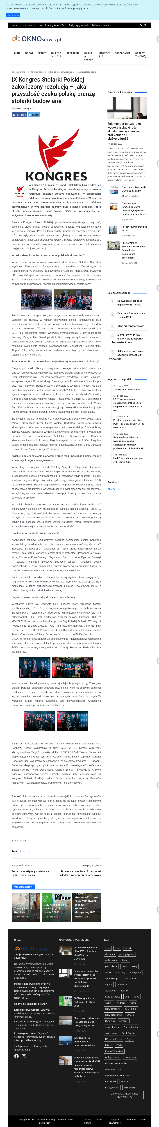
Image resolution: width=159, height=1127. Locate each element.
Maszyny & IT (104, 55)
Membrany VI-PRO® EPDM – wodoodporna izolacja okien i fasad (126, 338)
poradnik (123, 1020)
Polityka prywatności (79, 25)
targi (127, 996)
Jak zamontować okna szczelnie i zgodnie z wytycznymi (126, 355)
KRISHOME (110, 1081)
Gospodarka (122, 53)
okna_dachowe (112, 996)
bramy (125, 960)
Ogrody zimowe (140, 55)
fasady (124, 990)
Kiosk (64, 25)
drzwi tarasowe (112, 1008)
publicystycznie (126, 954)
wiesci (25, 850)
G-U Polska (130, 1008)
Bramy (42, 53)
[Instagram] (24, 1057)
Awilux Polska (112, 1026)
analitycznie (135, 972)
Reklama (96, 25)
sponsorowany (130, 978)
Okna (17, 53)
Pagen (130, 1039)
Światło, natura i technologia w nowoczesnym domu (84, 1042)
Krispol (108, 1045)
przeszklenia (111, 1033)
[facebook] (140, 25)
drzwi (117, 948)
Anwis (133, 1002)
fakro (136, 996)
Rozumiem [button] (13, 15)
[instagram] (145, 25)
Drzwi (29, 53)
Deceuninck (130, 1057)
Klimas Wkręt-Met (114, 1051)
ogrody (108, 984)
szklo (124, 966)
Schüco (130, 1014)
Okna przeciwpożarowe (130, 326)
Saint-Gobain (128, 1033)
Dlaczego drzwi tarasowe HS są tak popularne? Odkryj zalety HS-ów (87, 1022)
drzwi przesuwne (113, 1014)
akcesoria (110, 954)
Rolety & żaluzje (56, 55)
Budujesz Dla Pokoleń (116, 1063)
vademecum (111, 960)
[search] (144, 56)
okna (107, 948)
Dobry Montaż (112, 1057)
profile (108, 972)
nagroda (121, 1002)
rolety (134, 966)
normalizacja (111, 978)
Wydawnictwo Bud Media (118, 1075)
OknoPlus (110, 1020)
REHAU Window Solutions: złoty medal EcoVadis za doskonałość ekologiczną (133, 250)
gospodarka (111, 966)
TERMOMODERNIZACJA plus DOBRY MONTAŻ (123, 1095)
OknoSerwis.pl (115, 489)
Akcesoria (73, 53)
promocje (122, 984)
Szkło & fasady (88, 56)
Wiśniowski (129, 1087)
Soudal (124, 1081)
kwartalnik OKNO (113, 1069)
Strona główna (52, 25)
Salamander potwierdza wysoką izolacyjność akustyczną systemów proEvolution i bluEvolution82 (124, 131)
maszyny (120, 972)
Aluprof (108, 1002)
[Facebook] (16, 1057)
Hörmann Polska (113, 1039)
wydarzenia (110, 990)
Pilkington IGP (112, 1087)
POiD (119, 1045)
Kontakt (107, 25)
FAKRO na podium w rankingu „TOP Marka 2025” (84, 1002)
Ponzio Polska (130, 1026)
